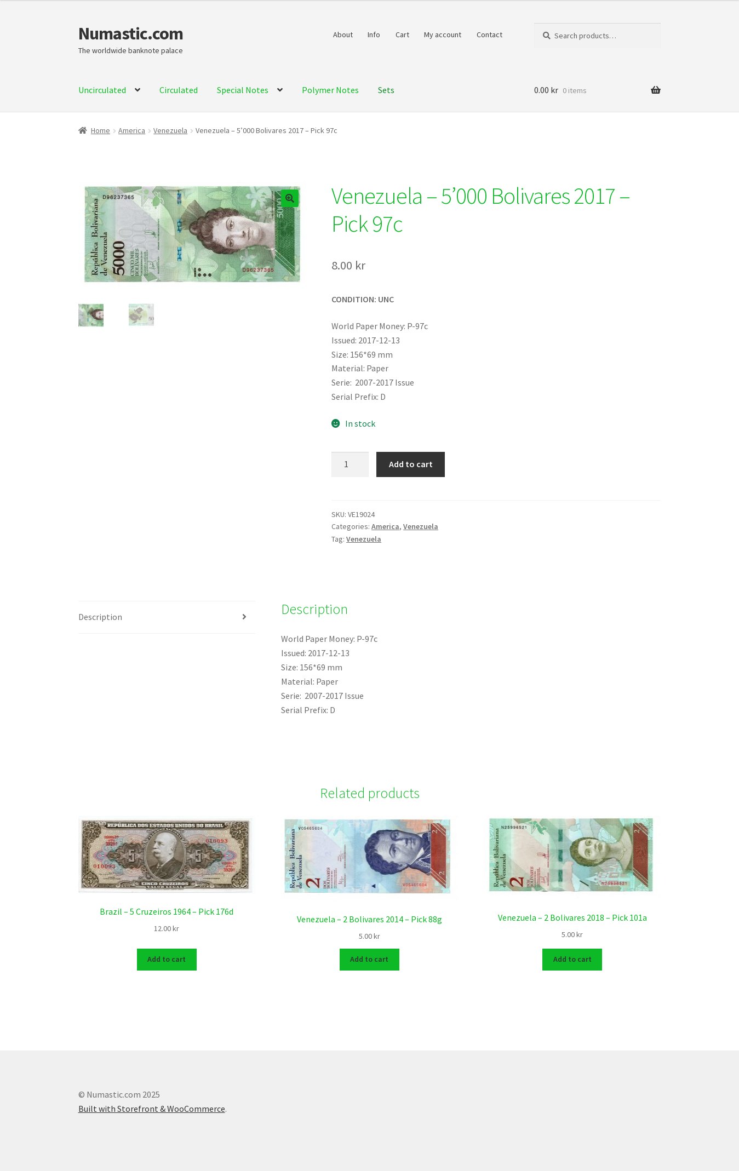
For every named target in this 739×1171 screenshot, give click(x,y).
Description (100, 616)
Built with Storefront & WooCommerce (151, 1108)
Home (100, 130)
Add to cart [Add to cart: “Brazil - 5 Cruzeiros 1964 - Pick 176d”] (166, 958)
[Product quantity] (350, 464)
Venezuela (170, 130)
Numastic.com (130, 33)
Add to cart (411, 463)
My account (442, 34)
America (131, 130)
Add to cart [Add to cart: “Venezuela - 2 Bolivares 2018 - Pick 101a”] (572, 958)
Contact (489, 34)
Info (374, 34)
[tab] (167, 617)
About (343, 34)
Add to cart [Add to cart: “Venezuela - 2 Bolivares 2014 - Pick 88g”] (369, 958)
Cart (402, 34)
